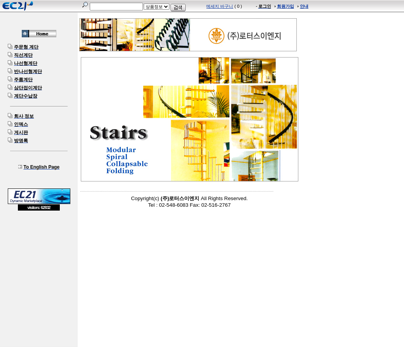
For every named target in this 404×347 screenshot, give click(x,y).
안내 (304, 6)
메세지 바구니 (219, 6)
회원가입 (285, 6)
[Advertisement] (39, 267)
